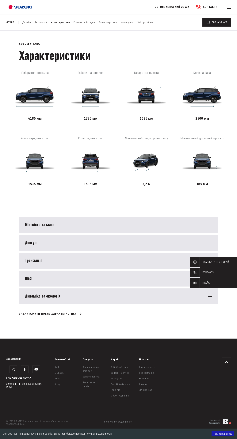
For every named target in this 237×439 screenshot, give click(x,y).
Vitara (10, 22)
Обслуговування (120, 395)
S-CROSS (59, 373)
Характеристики (60, 22)
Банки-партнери (108, 22)
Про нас (144, 359)
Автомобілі (62, 359)
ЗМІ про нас (145, 390)
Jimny (57, 384)
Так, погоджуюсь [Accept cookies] (222, 433)
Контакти (144, 378)
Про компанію (146, 373)
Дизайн (26, 22)
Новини (143, 384)
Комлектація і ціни (84, 22)
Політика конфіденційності (118, 421)
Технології (41, 22)
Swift (57, 367)
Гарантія (115, 390)
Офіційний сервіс (120, 367)
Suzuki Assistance (120, 384)
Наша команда (147, 367)
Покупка (88, 359)
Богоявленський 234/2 (172, 7)
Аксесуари (127, 22)
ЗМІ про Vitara (145, 22)
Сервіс (115, 359)
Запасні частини (120, 373)
